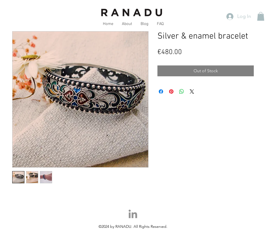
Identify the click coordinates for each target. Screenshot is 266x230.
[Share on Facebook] (161, 91)
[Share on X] (192, 91)
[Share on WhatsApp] (181, 91)
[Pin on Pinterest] (171, 91)
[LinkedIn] (133, 214)
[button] (260, 16)
